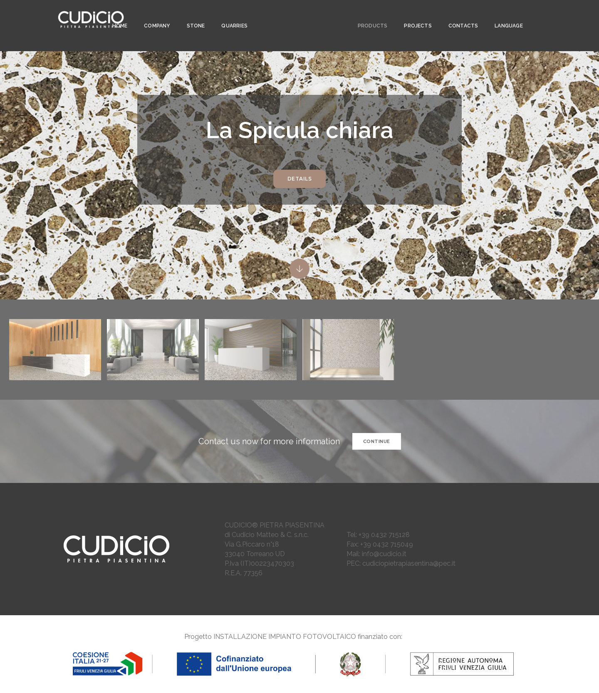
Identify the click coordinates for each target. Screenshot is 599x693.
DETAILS (299, 179)
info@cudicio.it (384, 554)
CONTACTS (459, 15)
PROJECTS (414, 15)
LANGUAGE (505, 15)
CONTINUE (376, 441)
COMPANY (154, 15)
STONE (193, 15)
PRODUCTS (369, 15)
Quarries (232, 15)
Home (117, 15)
